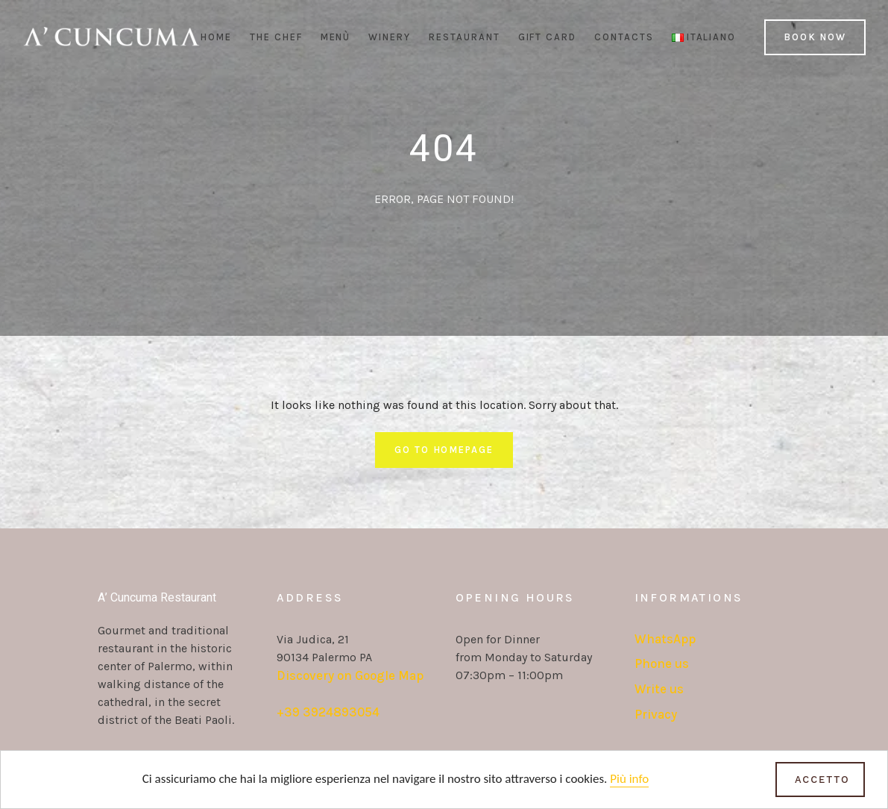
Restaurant (464, 37)
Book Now (815, 37)
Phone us (661, 663)
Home (216, 37)
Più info (629, 779)
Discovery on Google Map (350, 675)
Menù (336, 37)
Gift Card (547, 37)
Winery (389, 37)
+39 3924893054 (328, 712)
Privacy (655, 714)
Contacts (624, 37)
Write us (659, 688)
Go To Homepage (444, 449)
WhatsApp (665, 638)
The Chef (276, 37)
